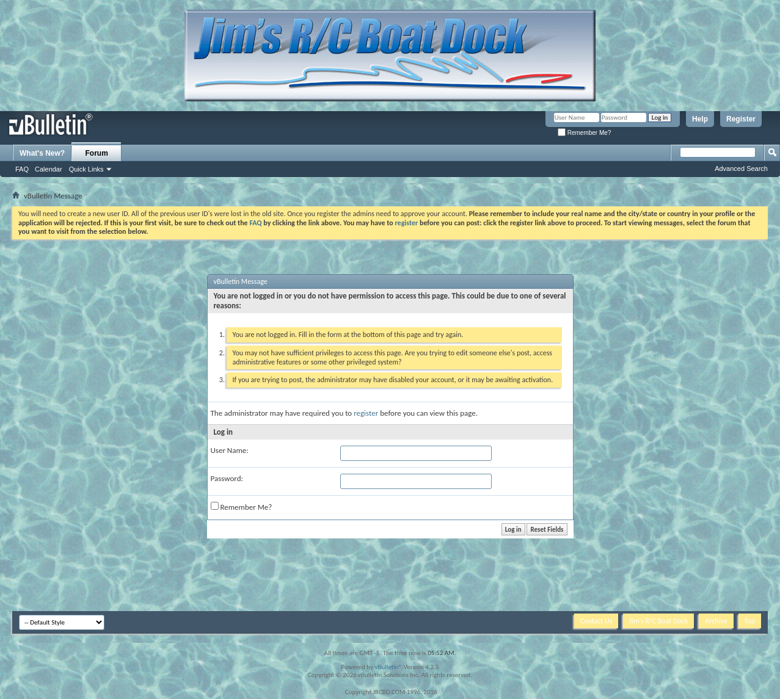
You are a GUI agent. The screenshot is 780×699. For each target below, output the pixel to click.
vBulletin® (388, 667)
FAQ (22, 169)
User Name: (230, 450)
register (366, 413)
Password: (227, 478)
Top (750, 621)
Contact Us (596, 621)
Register (741, 119)
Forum (97, 153)
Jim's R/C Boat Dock (658, 621)
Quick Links (86, 169)
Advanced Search (741, 168)
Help (700, 119)
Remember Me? (584, 132)
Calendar (48, 169)
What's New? (42, 153)
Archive (716, 621)
